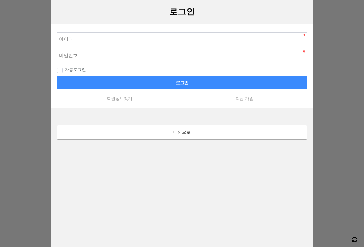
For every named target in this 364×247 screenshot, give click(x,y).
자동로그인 (71, 69)
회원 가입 (244, 98)
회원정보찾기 (119, 98)
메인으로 (182, 132)
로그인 (182, 82)
